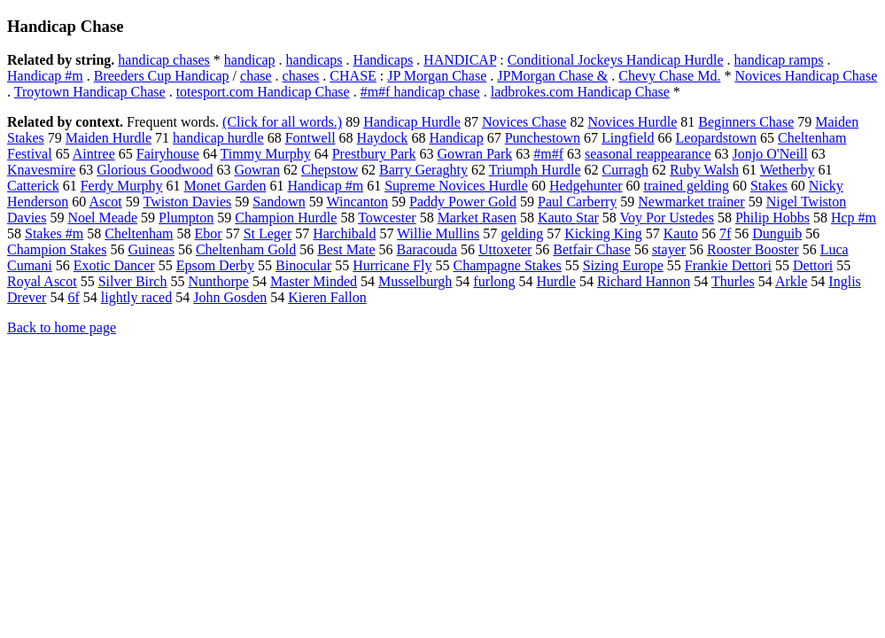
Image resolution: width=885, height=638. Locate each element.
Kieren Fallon (327, 297)
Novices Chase (524, 121)
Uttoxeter (505, 249)
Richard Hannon (643, 281)
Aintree (94, 153)
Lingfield (628, 137)
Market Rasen (477, 217)
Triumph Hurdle (535, 169)
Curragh (625, 169)
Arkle (791, 281)
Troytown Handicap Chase (90, 91)
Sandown (279, 201)
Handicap (456, 137)
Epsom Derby (215, 265)
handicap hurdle (218, 137)
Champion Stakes (56, 249)
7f (725, 233)
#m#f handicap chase (420, 91)
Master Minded (313, 281)
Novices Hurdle (632, 121)
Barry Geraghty (423, 169)
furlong (494, 281)
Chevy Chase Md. (669, 75)
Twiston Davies (187, 201)
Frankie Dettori (728, 265)
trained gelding (686, 185)
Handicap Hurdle (412, 121)
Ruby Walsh (704, 169)
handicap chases (164, 59)
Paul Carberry (577, 201)
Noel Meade (102, 217)
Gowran (257, 169)
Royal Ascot (42, 281)
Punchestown (542, 137)
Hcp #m (853, 217)
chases (301, 75)
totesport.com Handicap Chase (263, 91)
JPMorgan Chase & (552, 75)
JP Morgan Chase (436, 75)
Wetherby (787, 169)
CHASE (353, 75)
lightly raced (136, 297)
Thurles (733, 281)
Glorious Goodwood (155, 169)
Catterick (33, 185)
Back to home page (61, 327)
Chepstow (329, 169)
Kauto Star (568, 217)
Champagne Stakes (507, 265)
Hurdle (555, 281)
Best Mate (346, 249)
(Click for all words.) (282, 121)
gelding (522, 233)
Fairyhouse (167, 153)
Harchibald (344, 233)
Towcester (387, 217)
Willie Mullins (438, 233)
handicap (250, 59)
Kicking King (603, 233)
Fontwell (310, 137)
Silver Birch (132, 281)
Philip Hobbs (772, 217)
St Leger (268, 233)
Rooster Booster (753, 249)
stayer (669, 249)
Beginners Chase (746, 121)
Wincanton (358, 201)
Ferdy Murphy (122, 185)
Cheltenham (139, 233)
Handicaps (383, 59)
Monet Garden (225, 185)
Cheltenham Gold (246, 249)
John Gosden (230, 297)
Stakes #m (54, 233)
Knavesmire (41, 169)
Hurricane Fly (392, 265)
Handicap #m (45, 75)
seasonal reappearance (648, 153)
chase (256, 75)
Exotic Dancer (114, 265)
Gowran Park (474, 153)
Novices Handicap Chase (805, 75)
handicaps (314, 59)
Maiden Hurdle (108, 137)
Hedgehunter (586, 185)
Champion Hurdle (286, 217)
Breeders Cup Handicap (161, 75)
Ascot (105, 201)
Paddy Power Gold (462, 201)
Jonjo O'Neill (770, 153)
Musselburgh (415, 281)
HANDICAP (459, 59)
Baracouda (427, 249)
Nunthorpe (218, 281)
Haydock (382, 137)
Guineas (151, 249)
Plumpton (186, 217)
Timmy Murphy (266, 153)
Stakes (769, 185)
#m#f (548, 153)
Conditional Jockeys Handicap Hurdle (616, 59)
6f (73, 297)
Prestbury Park (374, 153)
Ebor (208, 233)
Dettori (813, 265)
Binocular (303, 265)
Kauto (681, 233)
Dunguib (777, 233)
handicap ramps (779, 59)
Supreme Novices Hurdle (456, 185)
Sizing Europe (623, 265)
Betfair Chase (592, 249)
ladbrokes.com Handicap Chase (580, 91)
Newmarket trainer (691, 201)
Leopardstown (716, 137)
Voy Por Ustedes (667, 217)
